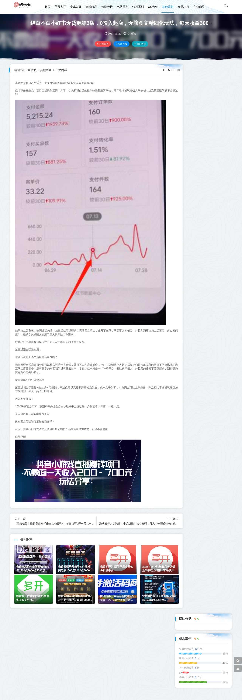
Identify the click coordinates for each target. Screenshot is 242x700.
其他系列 (166, 5)
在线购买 (196, 5)
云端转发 (92, 5)
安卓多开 (76, 5)
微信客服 (140, 43)
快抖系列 (137, 5)
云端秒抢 (107, 5)
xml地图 (127, 675)
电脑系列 (122, 5)
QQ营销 (152, 5)
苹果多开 (61, 5)
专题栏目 (181, 5)
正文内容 (62, 70)
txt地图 (114, 675)
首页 (49, 5)
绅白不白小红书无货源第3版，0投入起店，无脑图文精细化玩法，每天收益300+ (121, 23)
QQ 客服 (121, 43)
